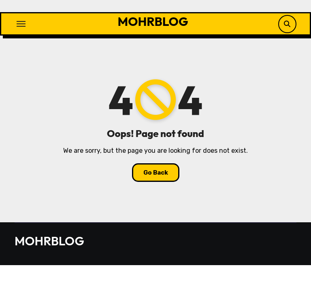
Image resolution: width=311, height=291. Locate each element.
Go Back (155, 172)
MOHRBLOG (153, 21)
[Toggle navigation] (21, 24)
